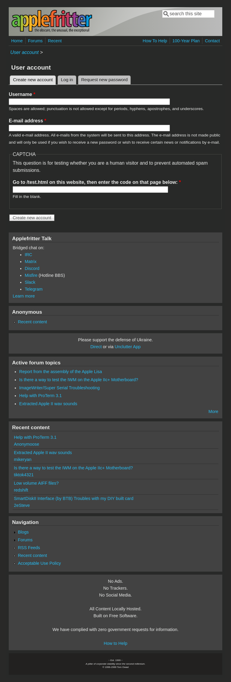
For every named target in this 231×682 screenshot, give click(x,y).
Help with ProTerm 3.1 (40, 395)
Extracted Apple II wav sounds (48, 403)
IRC (28, 254)
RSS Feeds (29, 547)
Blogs (23, 532)
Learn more (24, 296)
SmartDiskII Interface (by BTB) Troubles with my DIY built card (73, 498)
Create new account (34, 79)
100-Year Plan (186, 40)
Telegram (33, 289)
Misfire (31, 275)
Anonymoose (26, 444)
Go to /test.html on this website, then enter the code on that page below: (97, 182)
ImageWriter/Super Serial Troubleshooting (59, 387)
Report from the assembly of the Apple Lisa (60, 371)
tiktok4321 (24, 474)
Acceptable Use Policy (39, 563)
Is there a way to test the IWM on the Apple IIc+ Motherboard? (78, 379)
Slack (30, 282)
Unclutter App (127, 346)
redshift (21, 490)
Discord (32, 268)
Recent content (32, 321)
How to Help (115, 643)
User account (24, 52)
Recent (55, 40)
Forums (35, 40)
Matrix (30, 261)
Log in (67, 79)
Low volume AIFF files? (36, 483)
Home (17, 40)
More (213, 411)
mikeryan (22, 459)
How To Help (155, 40)
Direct (96, 346)
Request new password (104, 79)
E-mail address (27, 120)
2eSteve (22, 505)
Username (22, 94)
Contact (212, 40)
